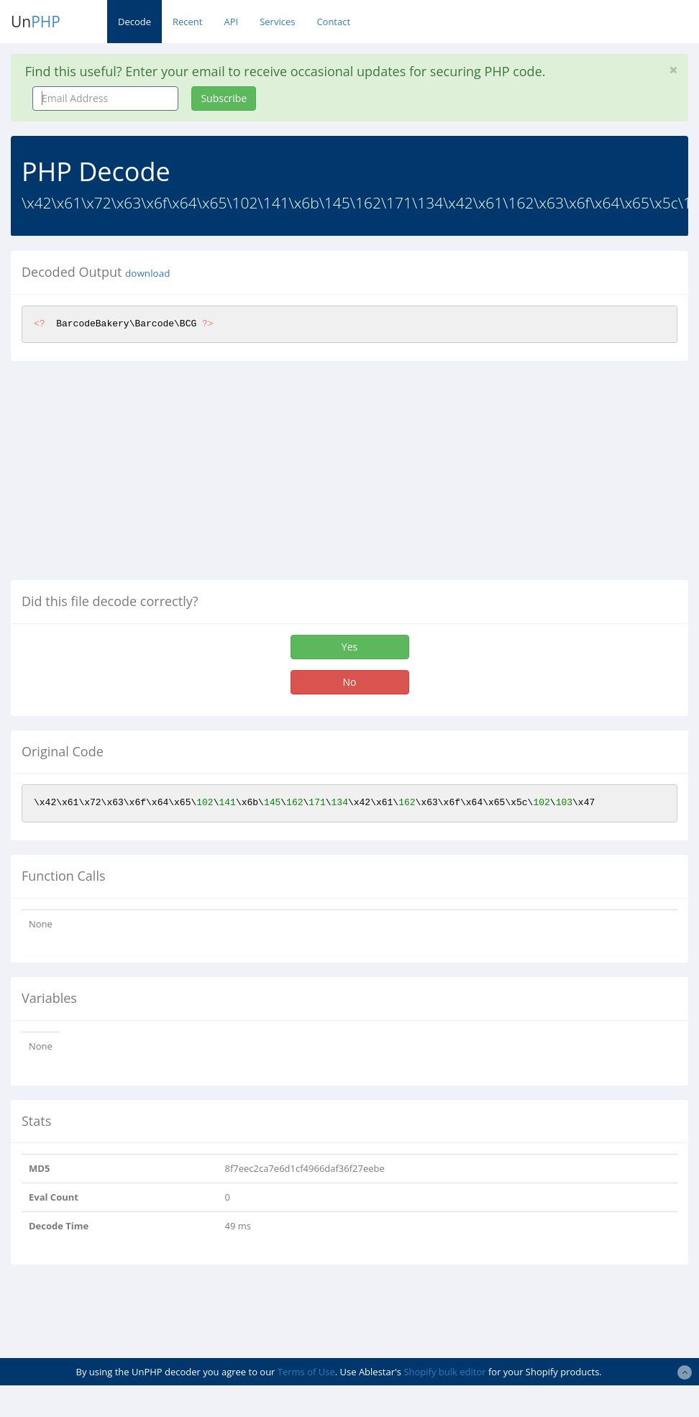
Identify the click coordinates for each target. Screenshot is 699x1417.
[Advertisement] (131, 476)
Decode (134, 21)
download (147, 273)
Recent (187, 21)
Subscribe (224, 98)
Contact (333, 21)
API (231, 21)
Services (277, 21)
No (350, 682)
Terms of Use (306, 1371)
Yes (349, 647)
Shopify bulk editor (444, 1371)
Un (35, 22)
